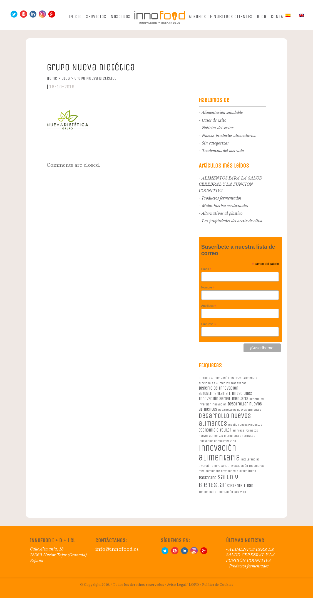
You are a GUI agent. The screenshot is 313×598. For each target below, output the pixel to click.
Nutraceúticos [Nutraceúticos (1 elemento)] (246, 471)
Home (53, 78)
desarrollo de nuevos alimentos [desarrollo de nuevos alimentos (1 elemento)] (239, 410)
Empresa (208, 324)
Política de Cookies (217, 585)
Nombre (208, 288)
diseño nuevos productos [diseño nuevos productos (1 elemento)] (245, 425)
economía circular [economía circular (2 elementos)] (215, 430)
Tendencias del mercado (223, 150)
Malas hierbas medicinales (225, 205)
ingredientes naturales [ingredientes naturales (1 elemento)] (239, 436)
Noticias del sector (217, 127)
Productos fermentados (221, 198)
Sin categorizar (215, 143)
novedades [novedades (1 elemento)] (228, 471)
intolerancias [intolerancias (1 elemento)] (250, 459)
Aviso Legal (176, 585)
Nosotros (120, 16)
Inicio (75, 16)
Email (206, 269)
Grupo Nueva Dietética (95, 78)
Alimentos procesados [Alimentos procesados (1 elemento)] (231, 383)
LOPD (194, 585)
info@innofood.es (117, 549)
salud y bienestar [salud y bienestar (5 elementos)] (218, 481)
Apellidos (208, 306)
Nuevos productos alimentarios (229, 135)
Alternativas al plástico (222, 213)
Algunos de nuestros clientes (220, 16)
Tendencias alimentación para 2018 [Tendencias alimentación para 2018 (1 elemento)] (222, 492)
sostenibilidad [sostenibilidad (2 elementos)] (240, 485)
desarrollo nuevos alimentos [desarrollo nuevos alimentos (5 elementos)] (225, 419)
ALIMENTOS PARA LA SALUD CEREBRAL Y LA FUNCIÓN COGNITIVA (230, 184)
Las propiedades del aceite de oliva (232, 220)
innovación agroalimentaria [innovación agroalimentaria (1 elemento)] (217, 441)
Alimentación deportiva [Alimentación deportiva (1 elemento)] (226, 378)
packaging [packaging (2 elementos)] (207, 477)
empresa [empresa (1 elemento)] (238, 430)
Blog (261, 16)
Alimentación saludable (222, 112)
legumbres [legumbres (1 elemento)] (256, 466)
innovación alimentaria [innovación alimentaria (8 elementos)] (219, 453)
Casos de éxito (214, 120)
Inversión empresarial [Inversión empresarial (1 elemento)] (213, 466)
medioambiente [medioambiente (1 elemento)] (209, 471)
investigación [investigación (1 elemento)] (239, 466)
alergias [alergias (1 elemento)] (204, 378)
